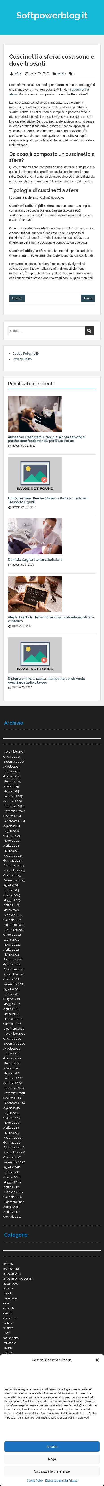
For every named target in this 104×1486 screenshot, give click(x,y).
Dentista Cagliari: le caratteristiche (35, 560)
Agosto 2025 (11, 766)
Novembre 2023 (14, 870)
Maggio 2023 (12, 900)
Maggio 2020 (12, 1063)
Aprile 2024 (11, 845)
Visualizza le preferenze (52, 1471)
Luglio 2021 (11, 994)
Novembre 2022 (14, 929)
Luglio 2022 (11, 939)
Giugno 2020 (12, 1058)
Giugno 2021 (11, 999)
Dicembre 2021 (13, 969)
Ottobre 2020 (12, 1038)
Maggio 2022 (12, 944)
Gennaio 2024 (12, 860)
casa (6, 1303)
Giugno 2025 (11, 776)
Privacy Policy (22, 359)
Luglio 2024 (11, 831)
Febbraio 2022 (13, 959)
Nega (52, 1459)
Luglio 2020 (11, 1053)
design (7, 1313)
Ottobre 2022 (12, 934)
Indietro (17, 298)
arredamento (12, 1273)
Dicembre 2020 (14, 1028)
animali (8, 1263)
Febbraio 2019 (13, 1137)
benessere (10, 1298)
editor (18, 73)
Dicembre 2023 (13, 865)
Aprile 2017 (11, 1211)
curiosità (9, 1308)
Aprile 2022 (11, 949)
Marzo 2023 (11, 910)
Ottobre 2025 (12, 756)
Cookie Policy (35, 1480)
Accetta (51, 1446)
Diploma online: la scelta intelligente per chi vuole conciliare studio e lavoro (46, 680)
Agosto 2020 (11, 1048)
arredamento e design (18, 1278)
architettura (11, 1268)
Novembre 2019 (14, 1093)
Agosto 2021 (11, 989)
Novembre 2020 (14, 1033)
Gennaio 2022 (12, 964)
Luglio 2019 (11, 1112)
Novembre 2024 (14, 811)
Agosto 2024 (11, 826)
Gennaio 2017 (12, 1216)
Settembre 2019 (14, 1103)
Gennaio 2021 (12, 1023)
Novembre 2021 (14, 974)
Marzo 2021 (11, 1014)
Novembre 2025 (14, 751)
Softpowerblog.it (52, 15)
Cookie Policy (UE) (26, 353)
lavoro (7, 1347)
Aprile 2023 (11, 905)
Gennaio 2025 (12, 801)
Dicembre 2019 (13, 1088)
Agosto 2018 (11, 1167)
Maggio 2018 (12, 1182)
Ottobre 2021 (12, 979)
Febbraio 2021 (12, 1019)
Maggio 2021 (11, 1004)
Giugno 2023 (11, 895)
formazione (11, 1338)
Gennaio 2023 (12, 920)
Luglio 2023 (11, 890)
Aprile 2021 (11, 1009)
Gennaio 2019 (12, 1142)
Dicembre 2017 (13, 1202)
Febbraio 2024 (13, 855)
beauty (8, 1293)
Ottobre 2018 (12, 1157)
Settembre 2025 (14, 761)
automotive (10, 1283)
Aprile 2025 (11, 786)
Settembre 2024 (14, 821)
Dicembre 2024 (13, 806)
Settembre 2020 (14, 1043)
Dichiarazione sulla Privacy (61, 1480)
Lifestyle (8, 1352)
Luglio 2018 (11, 1172)
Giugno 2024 (12, 835)
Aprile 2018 (11, 1187)
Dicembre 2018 (13, 1147)
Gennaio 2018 (12, 1197)
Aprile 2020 (11, 1068)
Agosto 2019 (11, 1108)
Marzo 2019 (11, 1132)
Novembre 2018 (14, 1152)
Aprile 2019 (11, 1127)
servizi (61, 73)
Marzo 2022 (11, 954)
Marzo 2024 (11, 850)
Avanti (87, 298)
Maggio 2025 (12, 781)
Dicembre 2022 (13, 925)
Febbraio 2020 (13, 1078)
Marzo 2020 (11, 1073)
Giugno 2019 (11, 1117)
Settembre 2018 (14, 1162)
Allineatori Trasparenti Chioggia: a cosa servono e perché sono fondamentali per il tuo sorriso (46, 439)
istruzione (9, 1343)
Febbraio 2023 (13, 915)
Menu (8, 7)
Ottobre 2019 (12, 1098)
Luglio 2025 (11, 771)
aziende (8, 1288)
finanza (8, 1328)
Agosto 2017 (11, 1206)
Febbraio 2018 (13, 1192)
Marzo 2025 (11, 791)
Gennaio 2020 (12, 1083)
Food (6, 1333)
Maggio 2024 (12, 840)
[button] (97, 1360)
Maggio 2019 (12, 1122)
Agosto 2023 (11, 885)
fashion (8, 1323)
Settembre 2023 (14, 880)
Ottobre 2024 (12, 816)
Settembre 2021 (14, 984)
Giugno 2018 (12, 1177)
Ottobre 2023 (12, 875)
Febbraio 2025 (13, 796)
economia (10, 1318)
